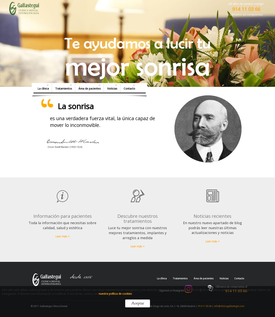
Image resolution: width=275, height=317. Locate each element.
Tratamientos (63, 88)
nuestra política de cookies (115, 293)
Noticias (112, 88)
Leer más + (212, 241)
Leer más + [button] (62, 236)
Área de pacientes (89, 88)
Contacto (129, 88)
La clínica (43, 88)
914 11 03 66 (246, 9)
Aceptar (137, 303)
